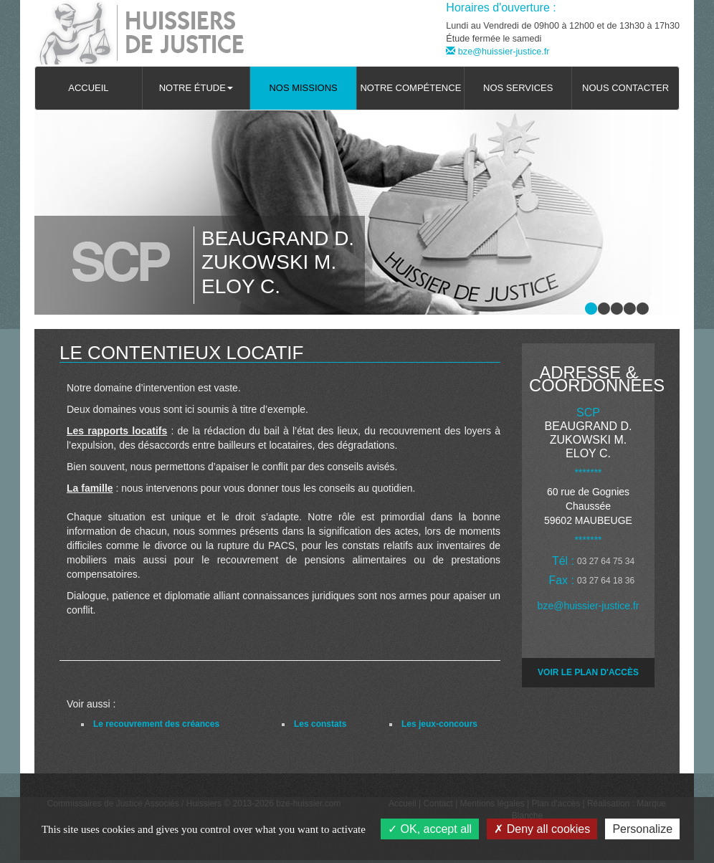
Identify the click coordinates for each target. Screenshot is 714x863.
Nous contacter (625, 87)
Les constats (320, 724)
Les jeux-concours (439, 724)
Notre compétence (410, 87)
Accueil (88, 87)
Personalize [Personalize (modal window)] (642, 829)
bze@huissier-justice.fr (497, 52)
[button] (196, 88)
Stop (654, 299)
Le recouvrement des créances (156, 724)
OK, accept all (430, 829)
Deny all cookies (542, 829)
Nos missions (303, 87)
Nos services (518, 87)
